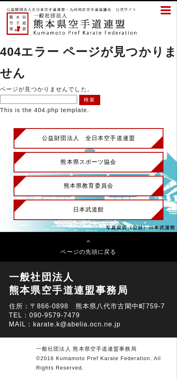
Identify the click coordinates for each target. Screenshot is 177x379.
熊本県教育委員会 (88, 185)
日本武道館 (88, 209)
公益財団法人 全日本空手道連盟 (88, 138)
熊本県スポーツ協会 (88, 161)
